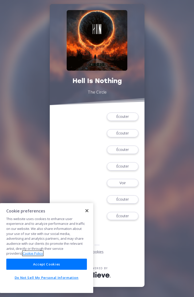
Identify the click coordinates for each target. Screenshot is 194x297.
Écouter (122, 117)
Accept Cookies (46, 264)
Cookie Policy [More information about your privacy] (33, 253)
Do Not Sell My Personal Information (47, 277)
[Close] (86, 210)
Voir (122, 183)
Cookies (97, 251)
